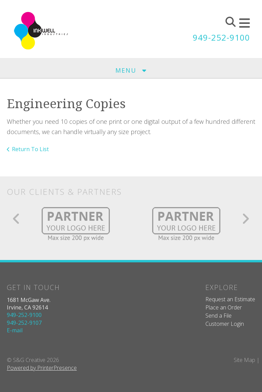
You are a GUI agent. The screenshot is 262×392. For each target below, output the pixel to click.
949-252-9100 (221, 37)
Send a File (218, 315)
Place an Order (223, 307)
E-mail (15, 330)
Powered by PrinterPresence (42, 368)
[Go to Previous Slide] (16, 219)
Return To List (30, 149)
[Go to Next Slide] (245, 219)
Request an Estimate (230, 299)
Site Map (244, 360)
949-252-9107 (24, 322)
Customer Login (224, 324)
